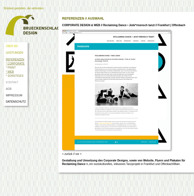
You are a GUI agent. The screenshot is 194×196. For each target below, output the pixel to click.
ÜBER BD (12, 46)
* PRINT (11, 67)
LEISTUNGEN (14, 52)
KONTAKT (12, 82)
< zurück (67, 153)
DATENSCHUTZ (16, 101)
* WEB (10, 71)
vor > (78, 153)
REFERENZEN (15, 59)
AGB (8, 88)
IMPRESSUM (14, 95)
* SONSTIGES (14, 75)
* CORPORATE (15, 63)
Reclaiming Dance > (75, 164)
